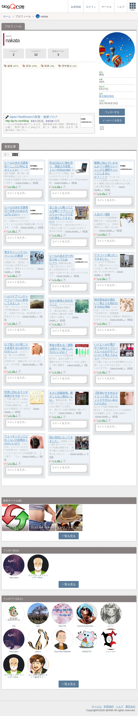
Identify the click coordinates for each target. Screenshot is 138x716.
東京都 (103, 96)
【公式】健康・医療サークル (42, 528)
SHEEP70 (86, 651)
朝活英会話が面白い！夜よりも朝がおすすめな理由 (106, 303)
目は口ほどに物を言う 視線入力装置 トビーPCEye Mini (61, 166)
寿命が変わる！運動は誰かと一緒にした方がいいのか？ (61, 349)
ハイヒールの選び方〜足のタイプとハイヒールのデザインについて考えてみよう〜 (106, 351)
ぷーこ (111, 626)
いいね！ (13, 186)
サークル (97, 706)
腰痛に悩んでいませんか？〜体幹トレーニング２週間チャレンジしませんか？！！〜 (106, 170)
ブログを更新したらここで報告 (15, 528)
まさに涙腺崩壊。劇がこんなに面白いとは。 (61, 396)
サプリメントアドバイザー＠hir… (38, 576)
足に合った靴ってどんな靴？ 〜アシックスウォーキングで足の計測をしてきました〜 (61, 214)
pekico (38, 651)
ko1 (38, 626)
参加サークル (58, 53)
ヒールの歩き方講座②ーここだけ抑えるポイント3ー (16, 166)
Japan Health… (23, 183)
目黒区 (110, 96)
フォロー (13, 53)
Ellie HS (62, 626)
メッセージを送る (112, 120)
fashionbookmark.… (86, 626)
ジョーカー (110, 651)
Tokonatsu (14, 578)
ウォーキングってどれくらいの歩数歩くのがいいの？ (16, 440)
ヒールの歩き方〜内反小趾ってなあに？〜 (61, 259)
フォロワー (35, 53)
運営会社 (130, 706)
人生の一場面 (102, 214)
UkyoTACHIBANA (62, 651)
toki (13, 626)
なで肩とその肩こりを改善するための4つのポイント (16, 348)
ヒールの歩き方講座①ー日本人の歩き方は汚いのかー (16, 211)
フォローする (112, 112)
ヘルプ (119, 706)
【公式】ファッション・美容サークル (69, 528)
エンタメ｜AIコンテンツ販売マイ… (38, 676)
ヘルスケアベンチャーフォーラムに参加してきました (16, 300)
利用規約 (109, 706)
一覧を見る (69, 535)
